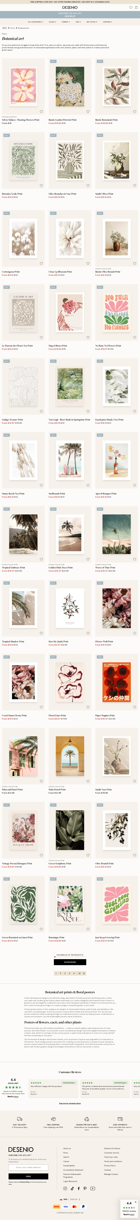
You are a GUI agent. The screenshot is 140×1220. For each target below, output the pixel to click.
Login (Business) (70, 1181)
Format (66, 22)
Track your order (111, 1157)
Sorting (107, 22)
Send (28, 1176)
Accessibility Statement (73, 1170)
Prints (12, 28)
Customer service (111, 1153)
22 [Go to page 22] (80, 973)
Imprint (66, 1157)
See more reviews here (70, 1103)
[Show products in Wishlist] (131, 7)
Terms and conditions (113, 1161)
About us (67, 1148)
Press (65, 1153)
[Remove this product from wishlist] (41, 111)
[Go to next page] (84, 973)
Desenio (77, 1213)
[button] (129, 1209)
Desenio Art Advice (112, 1148)
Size (78, 22)
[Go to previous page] (56, 973)
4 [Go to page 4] (74, 973)
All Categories (35, 22)
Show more (70, 962)
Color (52, 22)
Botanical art (23, 28)
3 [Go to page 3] (69, 973)
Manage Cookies (111, 1174)
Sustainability (69, 1166)
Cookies (107, 1170)
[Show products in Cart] (136, 7)
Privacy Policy (25, 1182)
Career (66, 1161)
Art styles (92, 22)
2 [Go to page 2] (65, 973)
